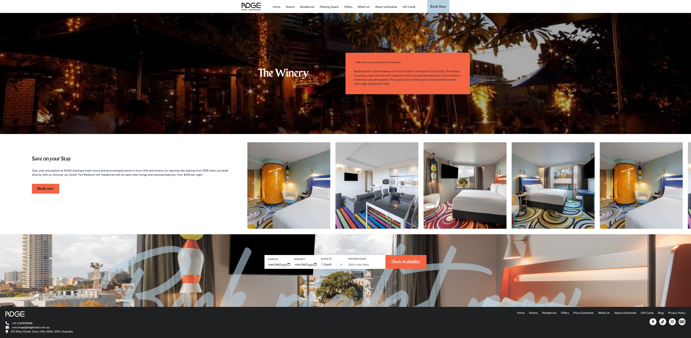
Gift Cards (409, 6)
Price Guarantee (583, 312)
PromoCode (357, 258)
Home (276, 6)
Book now (45, 189)
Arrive (273, 259)
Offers (348, 6)
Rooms (290, 6)
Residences (307, 6)
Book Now (438, 6)
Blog (661, 312)
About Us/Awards (386, 6)
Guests (326, 258)
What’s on (364, 6)
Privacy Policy (676, 312)
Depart (299, 259)
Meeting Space (329, 6)
